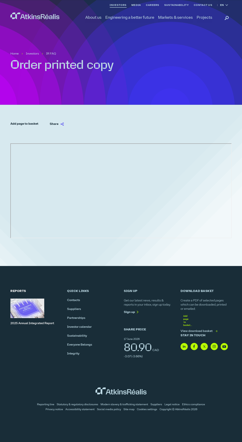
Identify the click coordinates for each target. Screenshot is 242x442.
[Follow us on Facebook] (194, 347)
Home (14, 54)
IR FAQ (51, 53)
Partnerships (76, 318)
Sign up (129, 312)
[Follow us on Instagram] (214, 347)
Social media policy (109, 409)
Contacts (73, 300)
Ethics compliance (193, 404)
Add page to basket (24, 123)
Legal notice (172, 404)
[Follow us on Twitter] (204, 347)
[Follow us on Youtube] (224, 347)
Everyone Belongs (79, 344)
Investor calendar (79, 327)
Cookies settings (147, 409)
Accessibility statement (80, 409)
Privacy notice (54, 409)
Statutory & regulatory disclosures (77, 404)
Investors (32, 54)
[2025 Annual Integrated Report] (35, 312)
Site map (128, 409)
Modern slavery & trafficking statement (124, 404)
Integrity (73, 353)
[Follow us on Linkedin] (184, 347)
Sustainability (77, 335)
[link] (34, 16)
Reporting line (45, 404)
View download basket (199, 331)
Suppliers (74, 309)
